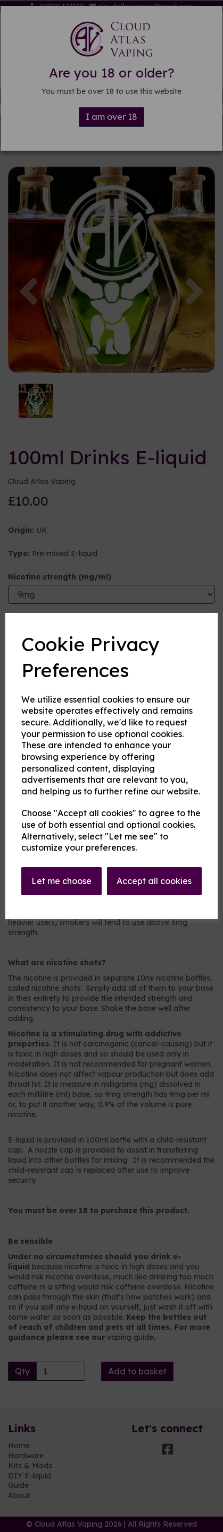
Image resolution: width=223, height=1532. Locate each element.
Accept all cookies (154, 881)
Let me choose (61, 881)
